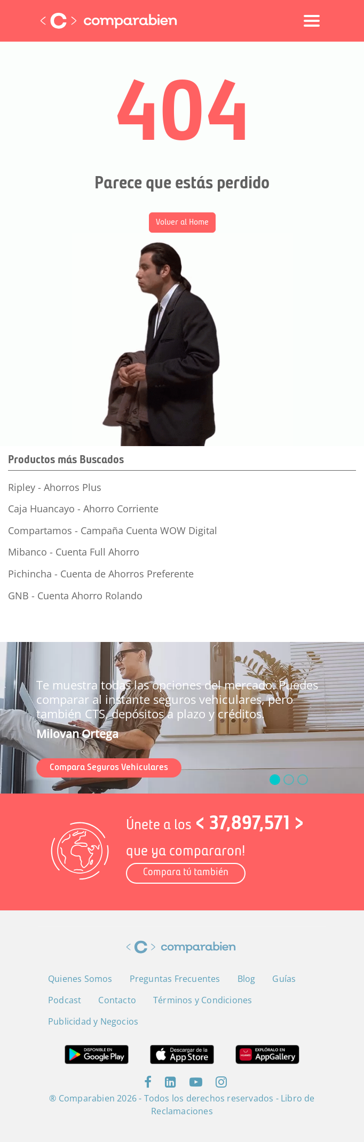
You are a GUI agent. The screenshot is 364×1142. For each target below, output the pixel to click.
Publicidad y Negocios (93, 1021)
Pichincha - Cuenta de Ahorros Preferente (101, 573)
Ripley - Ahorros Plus (54, 487)
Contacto (117, 1000)
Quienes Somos (80, 979)
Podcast (64, 1000)
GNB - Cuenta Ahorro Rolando (75, 595)
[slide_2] (302, 779)
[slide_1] (288, 779)
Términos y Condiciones (202, 1000)
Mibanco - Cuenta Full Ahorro (73, 551)
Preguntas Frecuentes (175, 979)
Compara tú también (185, 873)
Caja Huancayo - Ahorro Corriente (83, 508)
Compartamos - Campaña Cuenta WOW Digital (112, 530)
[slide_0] (275, 779)
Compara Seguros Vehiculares (109, 767)
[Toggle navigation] (312, 21)
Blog (247, 979)
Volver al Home (182, 222)
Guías (284, 979)
